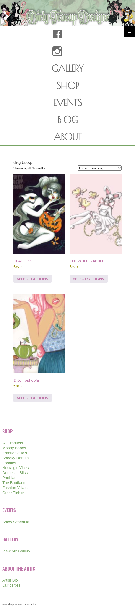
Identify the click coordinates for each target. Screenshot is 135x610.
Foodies (9, 463)
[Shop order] (100, 168)
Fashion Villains (15, 488)
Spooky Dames (15, 458)
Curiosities (11, 585)
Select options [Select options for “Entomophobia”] (32, 398)
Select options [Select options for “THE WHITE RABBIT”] (88, 278)
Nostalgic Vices (15, 468)
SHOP (67, 85)
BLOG (68, 120)
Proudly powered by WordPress (21, 604)
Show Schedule (15, 522)
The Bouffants (14, 483)
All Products (12, 443)
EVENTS (67, 102)
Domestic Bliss (15, 473)
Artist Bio (10, 580)
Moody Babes (14, 448)
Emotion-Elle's (14, 453)
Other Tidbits (13, 493)
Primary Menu (129, 31)
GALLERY (67, 68)
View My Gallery (16, 551)
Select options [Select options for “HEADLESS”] (32, 278)
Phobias (9, 478)
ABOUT (68, 137)
